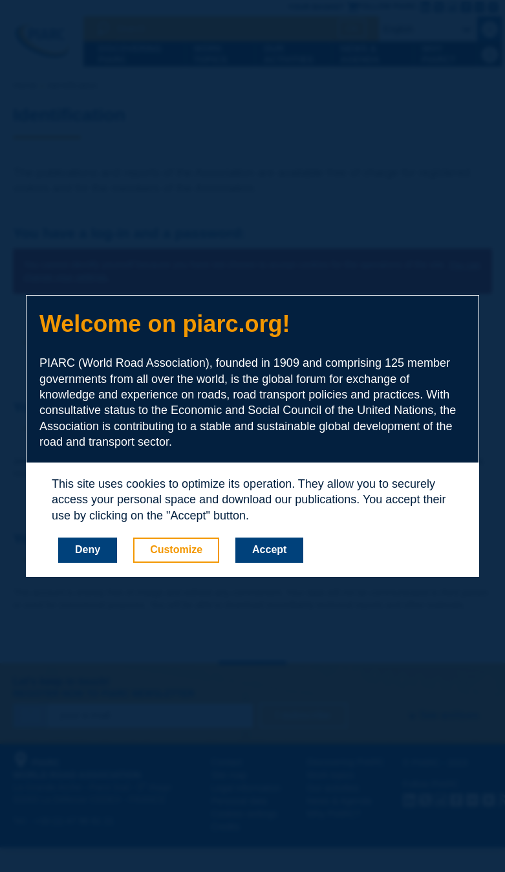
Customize (176, 549)
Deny (87, 549)
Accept (269, 549)
